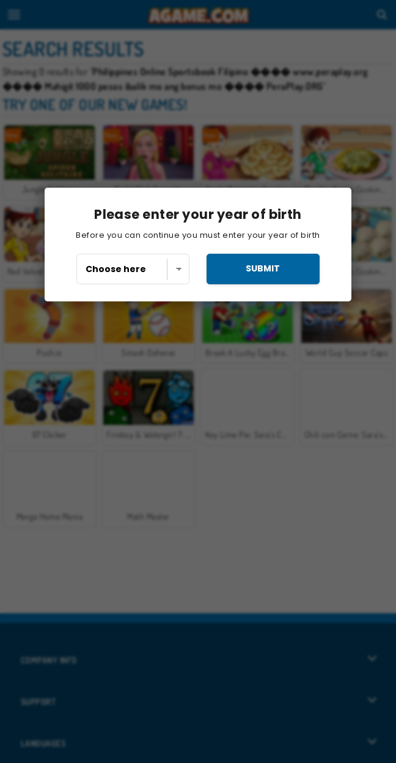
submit (263, 268)
